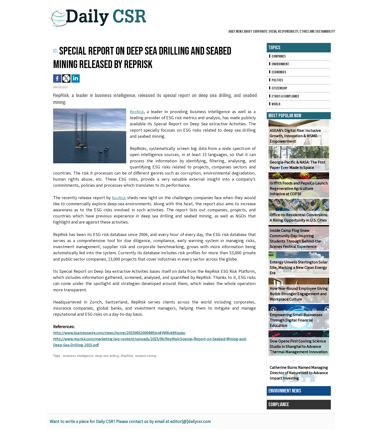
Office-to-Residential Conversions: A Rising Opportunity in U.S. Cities (298, 220)
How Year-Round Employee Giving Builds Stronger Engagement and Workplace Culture (297, 296)
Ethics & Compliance (284, 98)
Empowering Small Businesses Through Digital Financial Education (295, 322)
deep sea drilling (108, 356)
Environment (279, 64)
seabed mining (149, 356)
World (274, 106)
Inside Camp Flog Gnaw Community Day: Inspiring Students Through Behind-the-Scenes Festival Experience (299, 241)
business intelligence (79, 356)
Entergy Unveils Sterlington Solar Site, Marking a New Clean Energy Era (297, 269)
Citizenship (278, 89)
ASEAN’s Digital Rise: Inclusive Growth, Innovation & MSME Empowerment (294, 138)
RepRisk (137, 111)
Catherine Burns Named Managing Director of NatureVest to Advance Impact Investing (298, 375)
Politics (276, 81)
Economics (277, 73)
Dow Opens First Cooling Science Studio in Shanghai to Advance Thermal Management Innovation (298, 348)
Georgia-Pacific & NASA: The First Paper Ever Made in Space (297, 167)
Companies (277, 56)
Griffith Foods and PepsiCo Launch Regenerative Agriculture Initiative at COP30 (298, 190)
